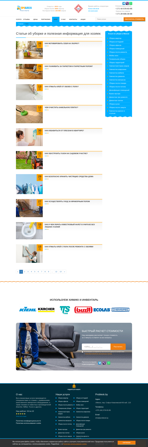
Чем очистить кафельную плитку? (61, 107)
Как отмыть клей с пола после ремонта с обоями (69, 247)
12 (56, 272)
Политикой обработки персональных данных (98, 353)
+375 (123, 9)
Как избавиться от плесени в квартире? (64, 131)
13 (61, 272)
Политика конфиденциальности (28, 421)
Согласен (126, 442)
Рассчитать (118, 347)
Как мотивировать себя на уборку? (62, 43)
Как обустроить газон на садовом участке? (66, 153)
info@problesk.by (101, 418)
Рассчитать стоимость (134, 19)
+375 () (103, 410)
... (52, 272)
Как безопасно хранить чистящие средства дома (69, 176)
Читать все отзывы (21, 416)
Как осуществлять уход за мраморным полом (67, 201)
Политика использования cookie (28, 423)
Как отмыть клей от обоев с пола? (62, 87)
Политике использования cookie (75, 444)
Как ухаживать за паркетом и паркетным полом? (69, 66)
